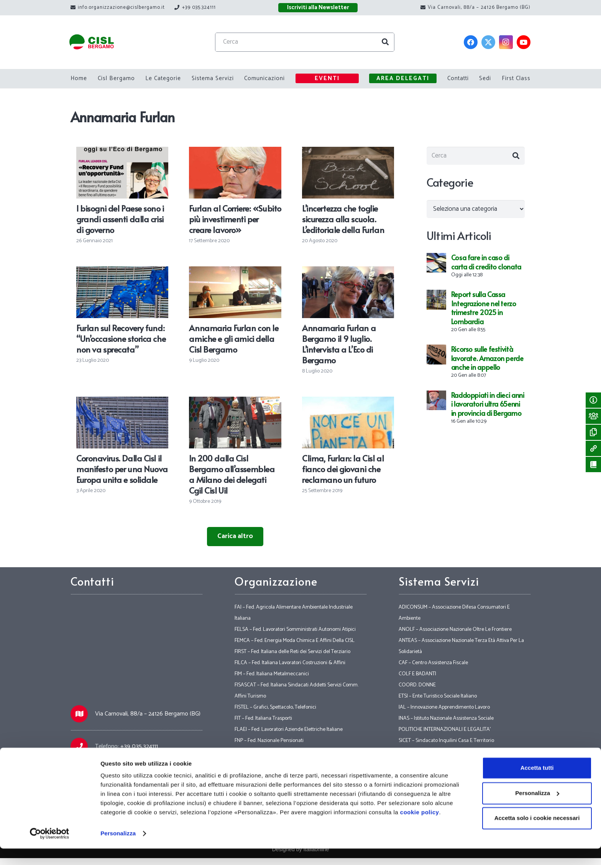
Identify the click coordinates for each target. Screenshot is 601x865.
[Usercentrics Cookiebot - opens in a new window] (49, 850)
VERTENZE (410, 762)
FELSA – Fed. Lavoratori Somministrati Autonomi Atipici (295, 629)
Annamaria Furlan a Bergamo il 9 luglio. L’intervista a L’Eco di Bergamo (339, 344)
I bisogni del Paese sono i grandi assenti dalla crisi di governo (120, 218)
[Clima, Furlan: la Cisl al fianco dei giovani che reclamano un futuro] (348, 402)
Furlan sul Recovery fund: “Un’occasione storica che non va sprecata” (121, 338)
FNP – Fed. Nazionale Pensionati (269, 740)
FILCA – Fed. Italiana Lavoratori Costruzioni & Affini (290, 662)
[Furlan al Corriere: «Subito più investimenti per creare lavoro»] (235, 152)
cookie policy (419, 829)
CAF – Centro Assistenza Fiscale (433, 662)
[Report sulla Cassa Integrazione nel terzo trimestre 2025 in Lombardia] (436, 298)
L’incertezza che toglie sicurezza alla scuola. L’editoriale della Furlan (343, 218)
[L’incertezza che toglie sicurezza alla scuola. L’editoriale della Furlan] (348, 152)
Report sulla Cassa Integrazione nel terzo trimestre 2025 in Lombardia (483, 310)
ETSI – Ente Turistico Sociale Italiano (438, 696)
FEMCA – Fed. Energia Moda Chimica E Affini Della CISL (295, 640)
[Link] (98, 42)
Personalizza (118, 850)
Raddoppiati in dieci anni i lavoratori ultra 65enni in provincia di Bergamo (487, 406)
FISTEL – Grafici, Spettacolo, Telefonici (275, 707)
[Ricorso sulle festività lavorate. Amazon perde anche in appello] (436, 352)
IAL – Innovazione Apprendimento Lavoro (444, 707)
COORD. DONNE (417, 685)
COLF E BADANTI (417, 674)
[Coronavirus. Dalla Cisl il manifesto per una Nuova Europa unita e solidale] (122, 402)
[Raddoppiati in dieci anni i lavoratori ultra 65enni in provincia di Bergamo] (436, 398)
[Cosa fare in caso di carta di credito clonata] (436, 261)
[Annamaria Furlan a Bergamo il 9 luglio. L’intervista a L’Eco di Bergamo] (348, 271)
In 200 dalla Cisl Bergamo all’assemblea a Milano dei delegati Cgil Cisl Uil (231, 474)
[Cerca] (310, 42)
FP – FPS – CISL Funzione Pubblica (271, 762)
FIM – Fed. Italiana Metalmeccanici (272, 674)
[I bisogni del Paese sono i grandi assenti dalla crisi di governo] (122, 152)
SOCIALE (409, 751)
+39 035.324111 (139, 746)
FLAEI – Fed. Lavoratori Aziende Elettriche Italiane (289, 729)
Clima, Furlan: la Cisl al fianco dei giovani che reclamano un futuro (343, 468)
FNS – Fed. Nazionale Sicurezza (268, 751)
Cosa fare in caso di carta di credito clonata (486, 264)
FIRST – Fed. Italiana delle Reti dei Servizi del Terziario (292, 651)
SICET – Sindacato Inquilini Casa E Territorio (446, 740)
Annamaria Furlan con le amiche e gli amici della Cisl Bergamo (233, 338)
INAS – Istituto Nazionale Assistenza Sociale (446, 718)
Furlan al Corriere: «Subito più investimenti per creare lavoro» (235, 218)
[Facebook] (471, 42)
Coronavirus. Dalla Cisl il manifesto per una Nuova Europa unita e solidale (122, 468)
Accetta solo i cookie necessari (537, 834)
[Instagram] (506, 42)
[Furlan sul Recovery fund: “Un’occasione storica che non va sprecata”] (122, 271)
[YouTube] (523, 42)
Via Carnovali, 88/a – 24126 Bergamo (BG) (147, 714)
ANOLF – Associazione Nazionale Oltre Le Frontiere (455, 629)
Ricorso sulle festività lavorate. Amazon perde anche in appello (487, 360)
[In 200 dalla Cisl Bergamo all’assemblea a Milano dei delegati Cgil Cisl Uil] (235, 402)
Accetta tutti (537, 784)
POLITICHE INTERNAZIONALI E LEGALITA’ (445, 729)
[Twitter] (488, 42)
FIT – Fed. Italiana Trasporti (263, 718)
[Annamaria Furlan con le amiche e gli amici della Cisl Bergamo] (235, 271)
